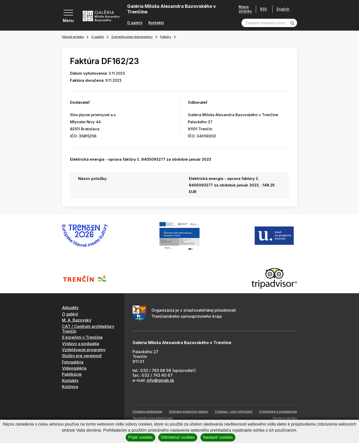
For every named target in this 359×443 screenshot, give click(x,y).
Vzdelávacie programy (83, 349)
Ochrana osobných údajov (188, 411)
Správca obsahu (285, 418)
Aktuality (70, 307)
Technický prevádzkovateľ (152, 418)
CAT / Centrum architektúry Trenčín (88, 329)
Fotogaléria (72, 362)
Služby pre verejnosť (82, 355)
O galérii (134, 23)
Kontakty (156, 23)
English (283, 9)
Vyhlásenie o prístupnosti (278, 411)
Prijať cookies (140, 437)
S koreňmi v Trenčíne (82, 337)
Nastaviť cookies (218, 437)
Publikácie (72, 374)
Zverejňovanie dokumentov (132, 37)
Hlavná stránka (73, 37)
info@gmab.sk (160, 380)
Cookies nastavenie (147, 411)
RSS (263, 9)
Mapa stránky (245, 9)
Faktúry (165, 37)
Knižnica (70, 386)
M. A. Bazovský (76, 320)
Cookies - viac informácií (233, 411)
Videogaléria (74, 368)
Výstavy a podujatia (80, 343)
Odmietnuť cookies (178, 437)
